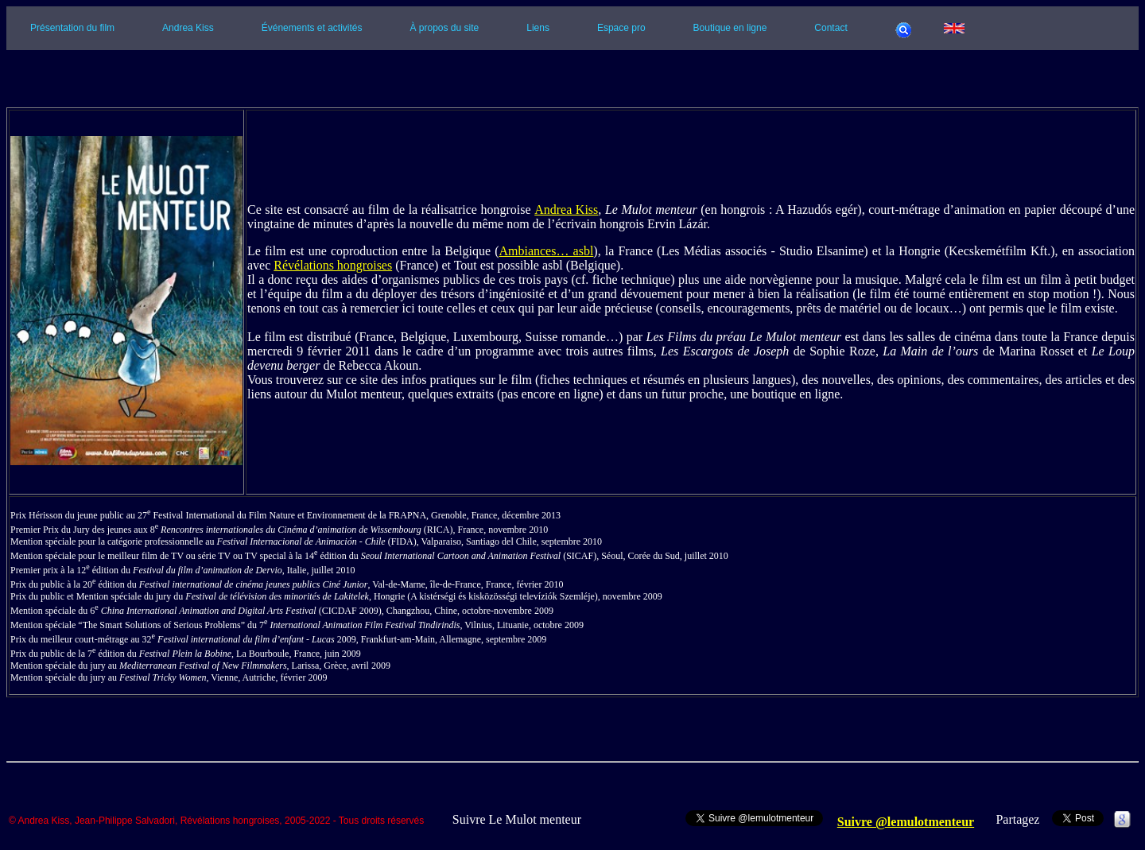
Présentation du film (72, 27)
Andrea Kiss (188, 27)
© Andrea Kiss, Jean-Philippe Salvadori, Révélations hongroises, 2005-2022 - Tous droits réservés (216, 821)
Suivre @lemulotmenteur (905, 822)
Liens (537, 27)
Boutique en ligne (730, 27)
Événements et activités (312, 27)
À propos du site (444, 27)
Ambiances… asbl (546, 251)
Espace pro (621, 27)
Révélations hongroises (333, 265)
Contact (830, 27)
